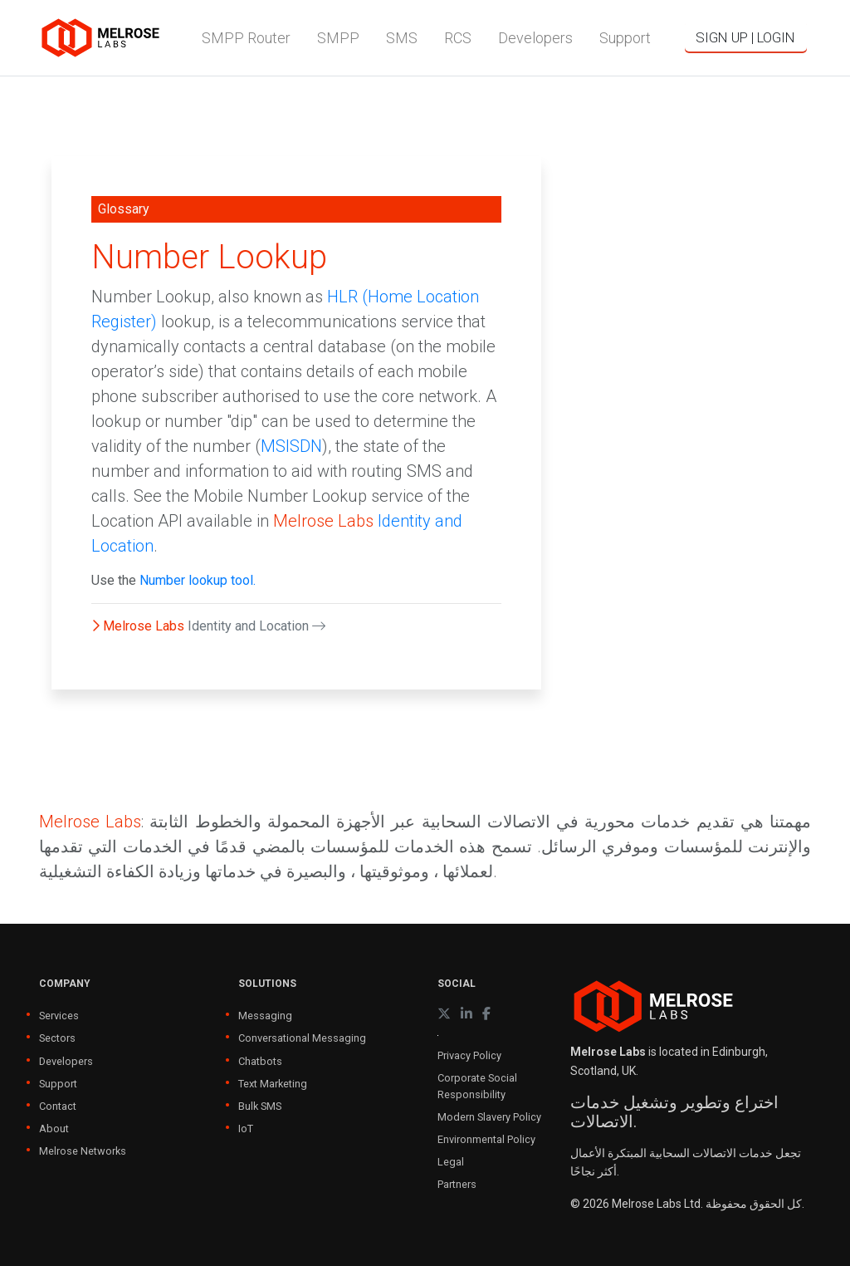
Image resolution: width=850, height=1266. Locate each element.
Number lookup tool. (197, 580)
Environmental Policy (486, 1139)
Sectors (57, 1038)
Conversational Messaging (302, 1038)
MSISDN (291, 446)
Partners (456, 1184)
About (54, 1128)
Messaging (265, 1015)
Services (59, 1015)
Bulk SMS (259, 1106)
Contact (57, 1106)
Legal (450, 1162)
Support (58, 1083)
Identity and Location (256, 626)
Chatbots (260, 1061)
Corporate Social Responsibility (477, 1086)
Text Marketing (272, 1083)
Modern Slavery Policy (489, 1117)
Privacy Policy (469, 1055)
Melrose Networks (82, 1151)
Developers (66, 1061)
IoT (245, 1128)
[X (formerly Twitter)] (444, 1014)
